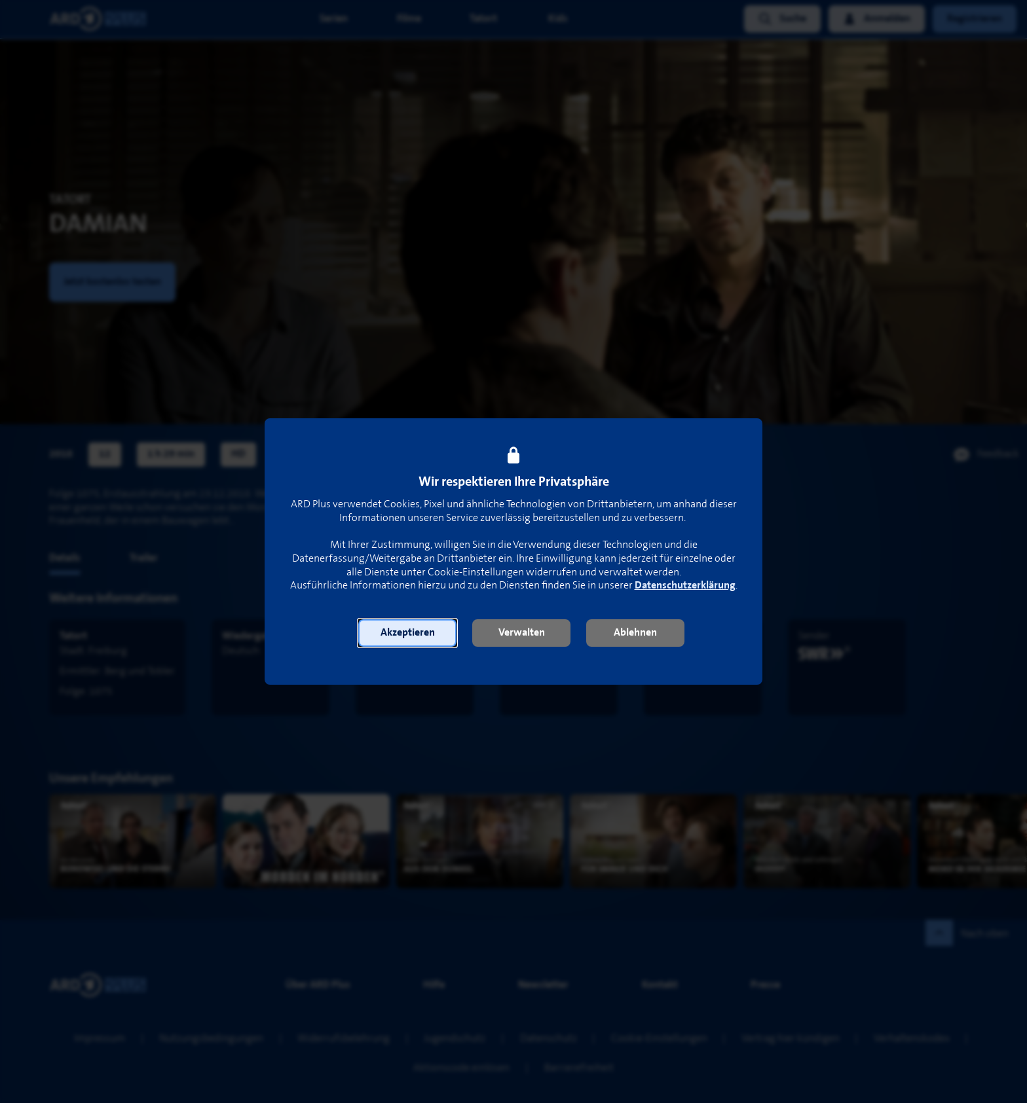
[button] (407, 633)
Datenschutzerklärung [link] (685, 585)
